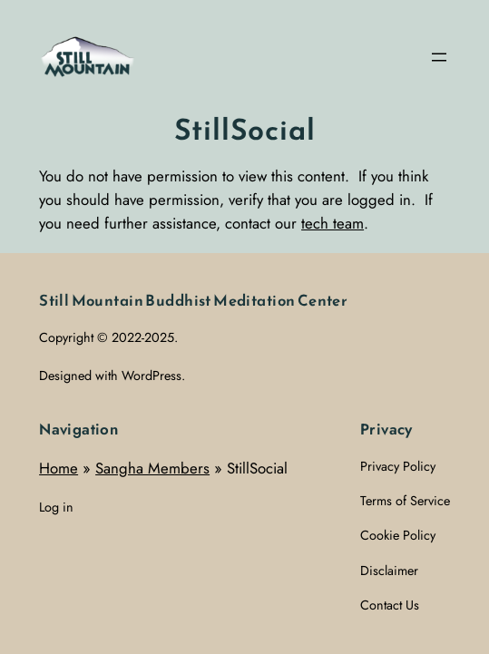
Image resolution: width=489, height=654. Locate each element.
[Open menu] (439, 57)
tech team (332, 223)
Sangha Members (152, 468)
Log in (56, 507)
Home (58, 468)
